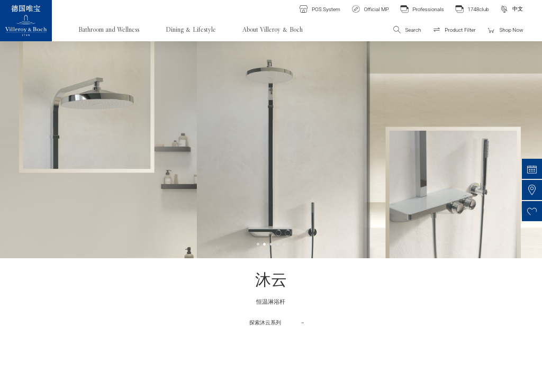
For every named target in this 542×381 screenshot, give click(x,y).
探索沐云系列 (265, 322)
